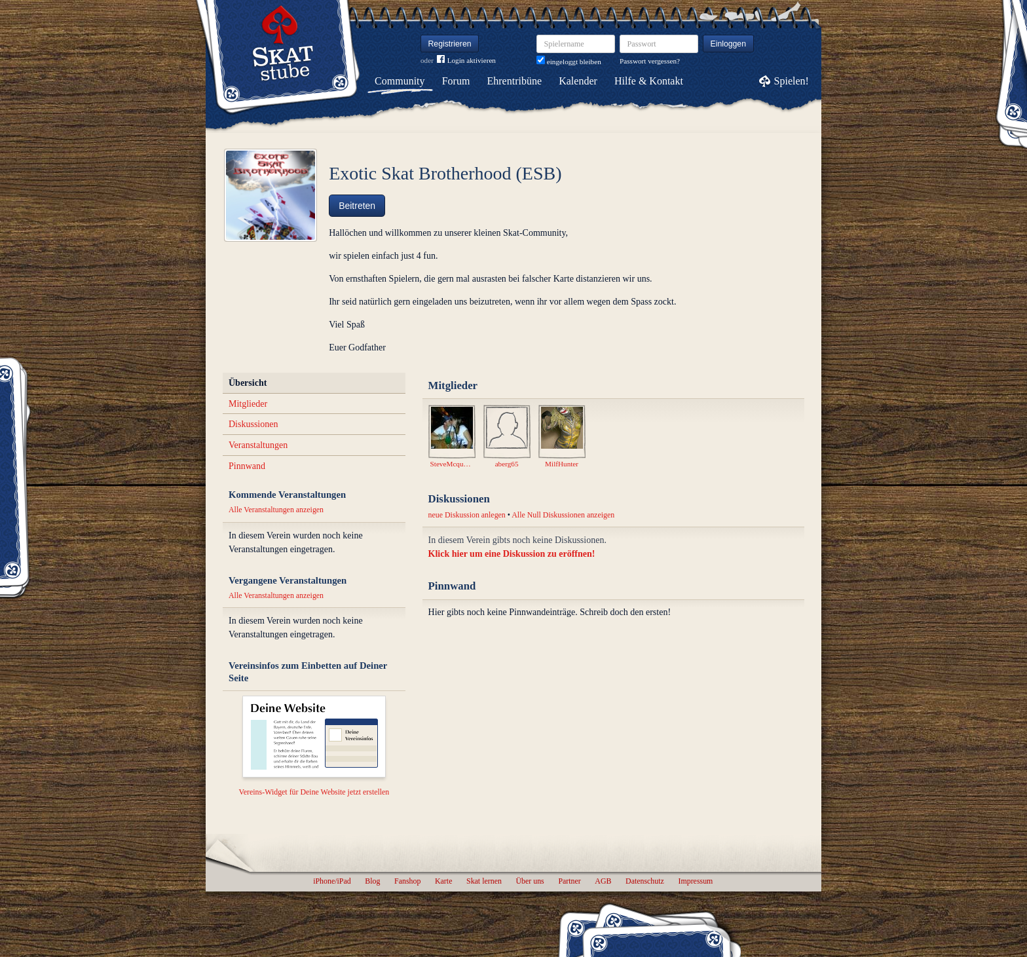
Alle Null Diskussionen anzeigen (563, 514)
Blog (372, 881)
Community (399, 80)
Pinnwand (247, 466)
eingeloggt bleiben (568, 62)
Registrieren (450, 43)
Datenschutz (645, 881)
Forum (456, 80)
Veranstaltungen (258, 445)
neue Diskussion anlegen (467, 514)
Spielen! (791, 80)
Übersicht (248, 383)
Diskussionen (253, 424)
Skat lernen (484, 881)
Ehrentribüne (514, 80)
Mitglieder (248, 404)
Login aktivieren (466, 60)
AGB (603, 881)
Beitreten (357, 205)
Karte (443, 881)
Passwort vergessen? (650, 61)
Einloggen (729, 43)
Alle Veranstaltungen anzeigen (276, 509)
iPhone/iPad (331, 881)
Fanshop (407, 881)
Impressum (695, 881)
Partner (569, 881)
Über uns (529, 881)
